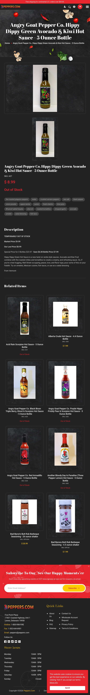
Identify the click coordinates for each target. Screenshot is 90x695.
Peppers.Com (29, 690)
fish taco (34, 214)
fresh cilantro (63, 204)
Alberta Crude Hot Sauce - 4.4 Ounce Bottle (65, 338)
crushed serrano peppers (51, 199)
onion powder (25, 204)
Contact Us (66, 613)
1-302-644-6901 (14, 628)
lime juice (76, 204)
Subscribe (72, 588)
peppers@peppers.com (19, 632)
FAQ (51, 624)
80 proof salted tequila (15, 209)
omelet (8, 214)
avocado (75, 209)
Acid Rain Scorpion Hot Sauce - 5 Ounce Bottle (24, 346)
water (35, 199)
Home (7, 43)
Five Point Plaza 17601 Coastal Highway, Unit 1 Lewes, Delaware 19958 (17, 618)
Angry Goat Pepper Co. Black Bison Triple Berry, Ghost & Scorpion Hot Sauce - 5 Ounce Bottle (24, 411)
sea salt (68, 199)
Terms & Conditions (70, 628)
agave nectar (40, 204)
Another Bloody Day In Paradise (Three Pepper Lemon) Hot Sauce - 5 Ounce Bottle (65, 478)
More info (54, 683)
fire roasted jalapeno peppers (17, 199)
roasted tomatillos (45, 209)
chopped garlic (61, 209)
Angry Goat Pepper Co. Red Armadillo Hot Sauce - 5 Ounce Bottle (24, 477)
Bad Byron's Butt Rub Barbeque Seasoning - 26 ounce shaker (24, 535)
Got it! (67, 688)
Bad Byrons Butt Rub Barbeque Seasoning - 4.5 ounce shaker (65, 543)
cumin (51, 204)
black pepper (11, 204)
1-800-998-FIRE (17, 624)
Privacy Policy (67, 624)
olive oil (31, 209)
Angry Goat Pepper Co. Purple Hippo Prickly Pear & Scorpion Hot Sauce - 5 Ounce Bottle (65, 411)
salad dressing (21, 214)
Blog (51, 620)
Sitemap (52, 628)
